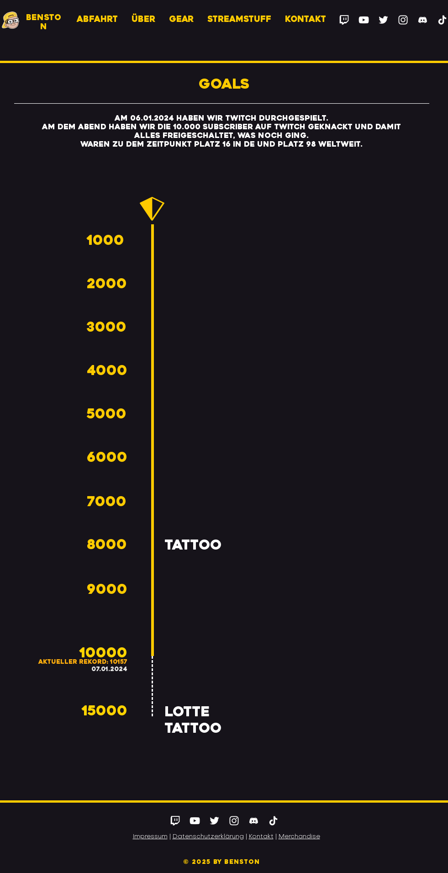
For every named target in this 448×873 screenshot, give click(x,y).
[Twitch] (344, 20)
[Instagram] (403, 20)
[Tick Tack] (273, 821)
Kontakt (261, 837)
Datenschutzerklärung (208, 837)
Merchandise (299, 837)
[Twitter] (383, 20)
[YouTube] (364, 20)
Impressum (150, 837)
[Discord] (422, 20)
